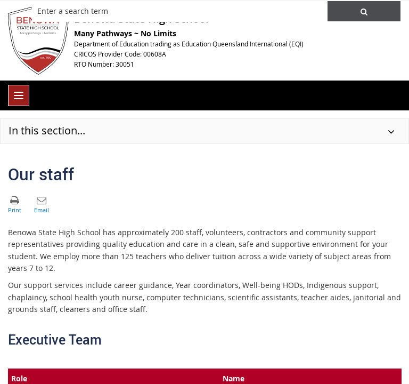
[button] (364, 11)
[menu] (18, 95)
